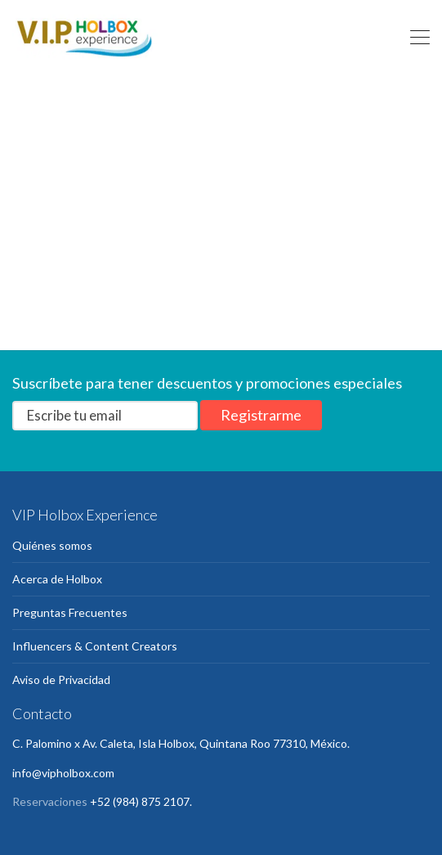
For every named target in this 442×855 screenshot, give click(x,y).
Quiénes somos (52, 545)
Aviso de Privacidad (61, 679)
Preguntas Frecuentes (69, 612)
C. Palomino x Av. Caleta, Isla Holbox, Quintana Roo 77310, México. (181, 743)
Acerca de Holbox (57, 579)
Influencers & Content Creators (94, 646)
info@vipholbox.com (63, 773)
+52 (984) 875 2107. (141, 801)
